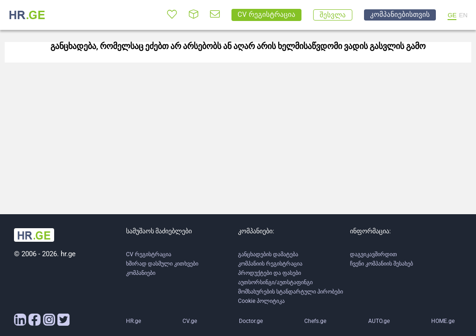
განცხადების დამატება (268, 254)
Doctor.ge (251, 321)
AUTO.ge (379, 321)
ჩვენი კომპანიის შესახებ (381, 263)
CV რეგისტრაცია (148, 254)
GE (452, 15)
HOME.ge (443, 321)
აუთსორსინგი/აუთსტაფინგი (275, 282)
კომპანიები (140, 273)
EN (463, 15)
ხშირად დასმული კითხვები (162, 263)
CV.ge (189, 321)
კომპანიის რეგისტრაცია (270, 263)
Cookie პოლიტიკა (261, 301)
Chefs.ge (315, 321)
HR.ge (133, 321)
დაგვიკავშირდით (373, 254)
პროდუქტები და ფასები (269, 273)
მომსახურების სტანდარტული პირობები (290, 291)
